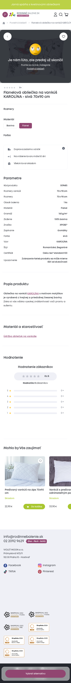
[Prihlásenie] (55, 14)
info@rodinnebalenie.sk (23, 536)
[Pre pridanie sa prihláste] (63, 36)
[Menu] (5, 14)
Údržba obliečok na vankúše (20, 336)
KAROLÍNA (33, 294)
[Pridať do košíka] (34, 506)
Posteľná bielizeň (18, 23)
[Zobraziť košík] (66, 14)
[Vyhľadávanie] (60, 14)
